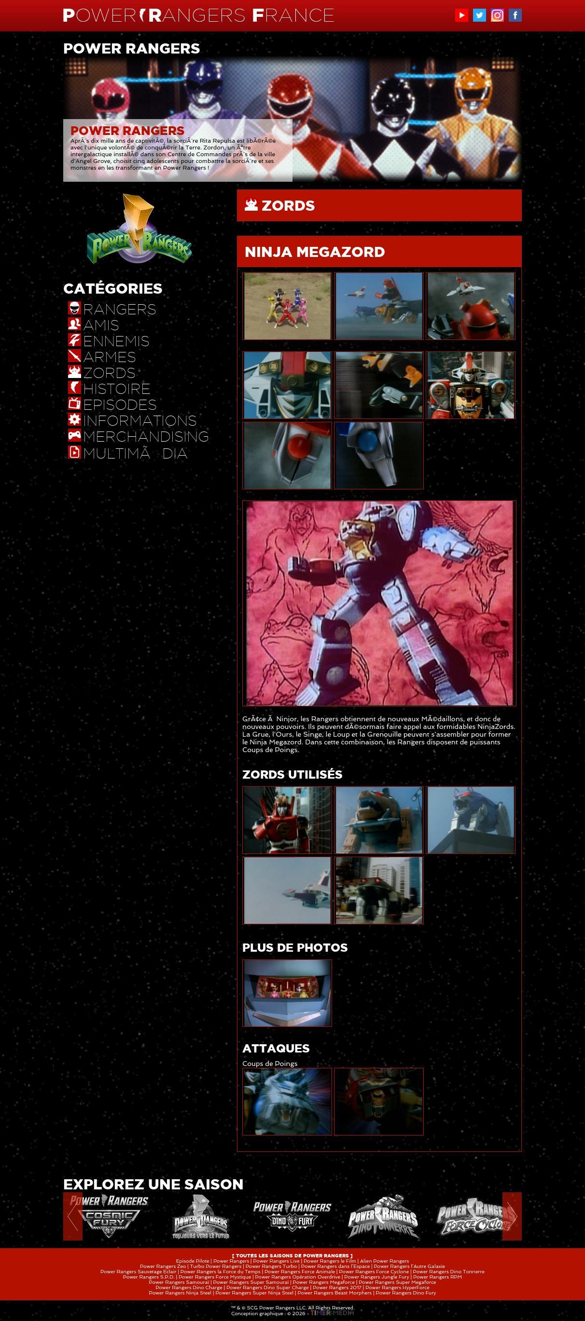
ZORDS (288, 205)
